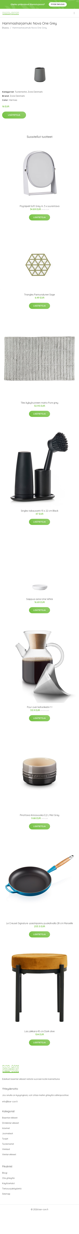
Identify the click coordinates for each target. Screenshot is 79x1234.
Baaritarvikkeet (9, 1117)
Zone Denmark (35, 91)
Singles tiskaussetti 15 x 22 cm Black (39, 510)
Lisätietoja (14, 115)
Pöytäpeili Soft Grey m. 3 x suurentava (39, 206)
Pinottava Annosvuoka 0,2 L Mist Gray (39, 815)
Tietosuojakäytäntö (12, 1188)
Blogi (4, 1172)
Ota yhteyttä (8, 1178)
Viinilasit (6, 1149)
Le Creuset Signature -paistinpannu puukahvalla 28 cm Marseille (39, 923)
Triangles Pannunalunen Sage (39, 294)
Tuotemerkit (21, 91)
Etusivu (5, 27)
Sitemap (6, 1193)
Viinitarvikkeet (9, 1154)
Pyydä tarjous (58, 4)
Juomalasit (7, 1133)
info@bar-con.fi (10, 1101)
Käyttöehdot (8, 1183)
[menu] (74, 13)
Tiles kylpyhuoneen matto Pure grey (39, 402)
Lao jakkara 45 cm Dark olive (39, 1031)
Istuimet (6, 1128)
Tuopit (5, 1138)
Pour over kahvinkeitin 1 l (39, 707)
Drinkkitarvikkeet (10, 1123)
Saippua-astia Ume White (39, 599)
